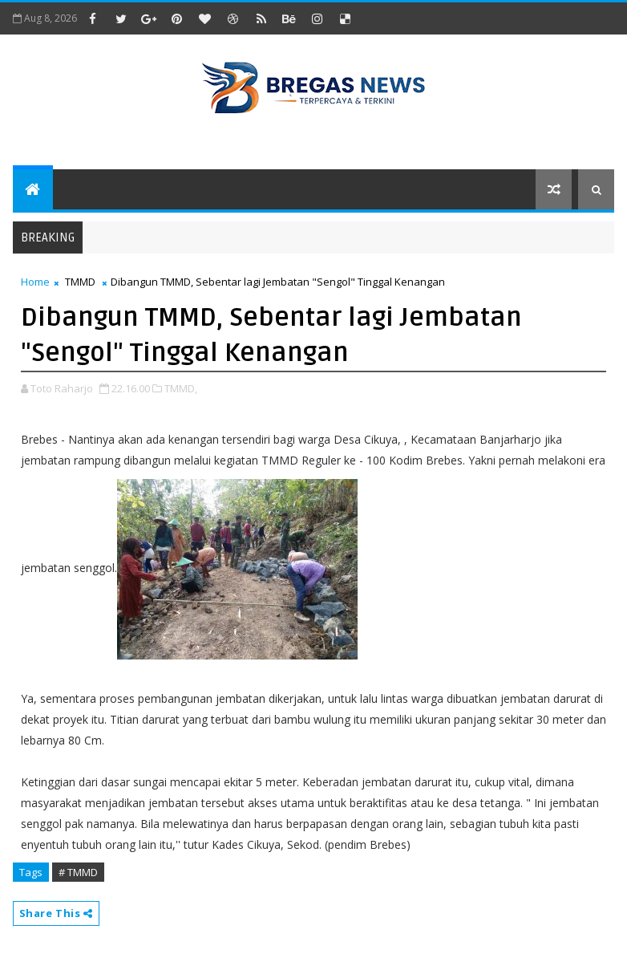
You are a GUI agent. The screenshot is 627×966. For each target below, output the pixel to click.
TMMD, (180, 388)
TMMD (80, 281)
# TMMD (78, 872)
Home (35, 281)
